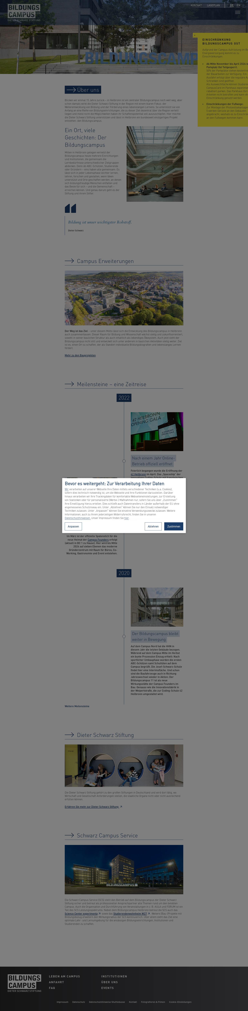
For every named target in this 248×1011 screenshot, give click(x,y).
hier (126, 518)
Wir (67, 489)
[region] (124, 505)
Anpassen (73, 526)
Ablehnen (153, 526)
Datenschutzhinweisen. (78, 518)
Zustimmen (173, 526)
